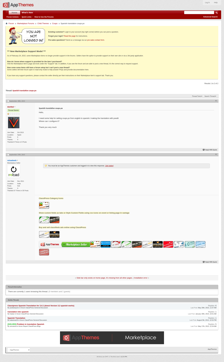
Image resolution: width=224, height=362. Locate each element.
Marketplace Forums (25, 23)
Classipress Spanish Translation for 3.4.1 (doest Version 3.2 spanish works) (41, 306)
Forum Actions (13, 17)
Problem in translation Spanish (30, 324)
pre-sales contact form (95, 40)
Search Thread (209, 96)
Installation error (140, 278)
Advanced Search (210, 17)
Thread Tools (196, 96)
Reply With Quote (210, 150)
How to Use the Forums (44, 17)
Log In (207, 3)
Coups (55, 23)
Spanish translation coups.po (24, 90)
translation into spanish (18, 312)
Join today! (109, 166)
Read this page (70, 36)
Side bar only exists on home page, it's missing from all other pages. (105, 278)
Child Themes (43, 23)
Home (14, 12)
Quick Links (26, 17)
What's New (27, 12)
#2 (216, 154)
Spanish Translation (16, 318)
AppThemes (212, 349)
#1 (216, 101)
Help (216, 3)
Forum (11, 23)
